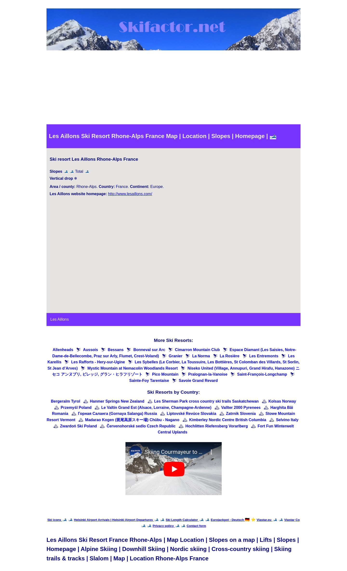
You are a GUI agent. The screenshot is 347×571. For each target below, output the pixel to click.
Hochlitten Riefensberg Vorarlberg (216, 426)
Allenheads (63, 350)
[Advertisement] (173, 88)
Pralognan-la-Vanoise (207, 374)
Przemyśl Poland (76, 407)
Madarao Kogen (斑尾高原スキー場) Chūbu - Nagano (132, 420)
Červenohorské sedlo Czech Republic (141, 426)
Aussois (90, 350)
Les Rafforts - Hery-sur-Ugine (98, 362)
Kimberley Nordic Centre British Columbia (227, 420)
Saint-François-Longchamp (262, 374)
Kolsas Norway (282, 401)
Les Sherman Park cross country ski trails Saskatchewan (206, 401)
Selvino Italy (287, 420)
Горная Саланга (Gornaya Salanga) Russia (117, 414)
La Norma (201, 356)
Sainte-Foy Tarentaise (149, 380)
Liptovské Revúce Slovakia (191, 414)
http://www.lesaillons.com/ (130, 194)
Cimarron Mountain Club (197, 350)
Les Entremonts (263, 356)
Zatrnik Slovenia (241, 414)
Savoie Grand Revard (198, 380)
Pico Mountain (165, 374)
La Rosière (230, 356)
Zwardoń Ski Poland (78, 426)
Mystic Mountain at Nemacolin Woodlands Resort (132, 368)
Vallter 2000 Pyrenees (241, 407)
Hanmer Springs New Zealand (117, 401)
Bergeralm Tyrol (65, 401)
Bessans (116, 350)
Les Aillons (59, 319)
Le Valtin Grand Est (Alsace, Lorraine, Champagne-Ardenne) (156, 407)
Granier (175, 356)
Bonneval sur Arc (149, 350)
